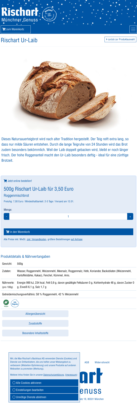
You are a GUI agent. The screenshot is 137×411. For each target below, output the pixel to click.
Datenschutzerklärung (53, 374)
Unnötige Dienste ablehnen (29, 397)
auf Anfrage (76, 239)
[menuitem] (87, 362)
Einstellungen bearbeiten (28, 390)
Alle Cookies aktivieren (26, 383)
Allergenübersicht (35, 313)
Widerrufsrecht (102, 362)
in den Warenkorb (18, 232)
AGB (87, 362)
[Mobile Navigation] (133, 29)
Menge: (8, 209)
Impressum (71, 374)
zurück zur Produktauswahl (120, 39)
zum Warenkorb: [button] (15, 29)
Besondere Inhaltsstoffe (35, 333)
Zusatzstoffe (35, 323)
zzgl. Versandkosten (36, 239)
